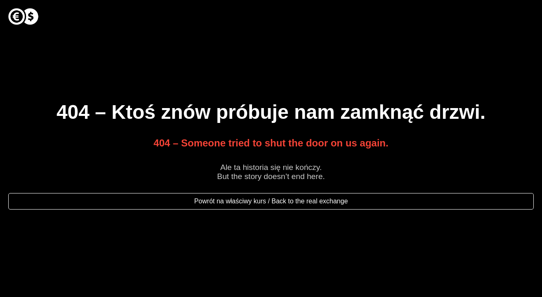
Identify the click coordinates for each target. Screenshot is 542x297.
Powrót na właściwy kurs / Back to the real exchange (271, 201)
